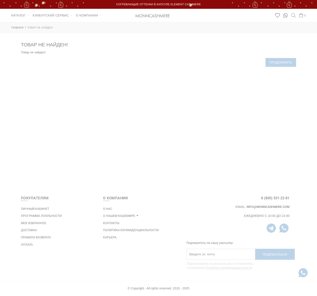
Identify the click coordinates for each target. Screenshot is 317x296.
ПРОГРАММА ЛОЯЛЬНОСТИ (41, 216)
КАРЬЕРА (109, 237)
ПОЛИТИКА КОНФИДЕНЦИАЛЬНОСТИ (131, 230)
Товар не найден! (40, 27)
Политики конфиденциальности (228, 268)
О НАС (107, 209)
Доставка (29, 230)
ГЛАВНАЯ (17, 27)
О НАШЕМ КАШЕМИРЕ (119, 216)
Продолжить (280, 62)
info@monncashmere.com (268, 207)
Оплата (27, 244)
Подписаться (275, 254)
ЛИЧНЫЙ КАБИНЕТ (35, 209)
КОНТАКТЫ (111, 223)
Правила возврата (36, 237)
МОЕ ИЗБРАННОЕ (33, 223)
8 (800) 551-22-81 (275, 198)
